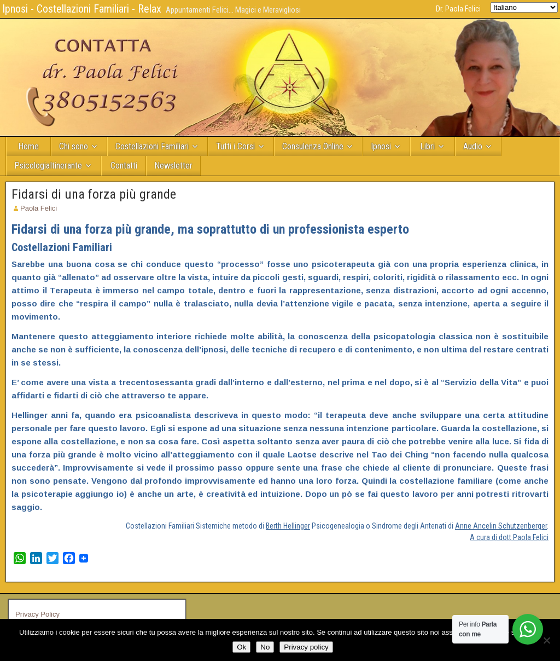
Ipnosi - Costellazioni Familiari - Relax (81, 8)
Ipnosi (381, 146)
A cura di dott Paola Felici (509, 537)
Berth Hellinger (288, 525)
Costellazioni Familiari (152, 146)
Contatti (123, 165)
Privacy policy (306, 647)
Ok (241, 647)
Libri (427, 146)
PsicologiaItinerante (48, 165)
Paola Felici (38, 208)
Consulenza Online (312, 146)
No (265, 647)
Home (28, 146)
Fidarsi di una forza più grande (93, 194)
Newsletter (173, 165)
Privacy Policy (37, 614)
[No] (546, 640)
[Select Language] (524, 7)
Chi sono (73, 146)
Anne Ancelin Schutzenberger (501, 525)
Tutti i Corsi (235, 146)
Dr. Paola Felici (458, 8)
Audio (472, 146)
